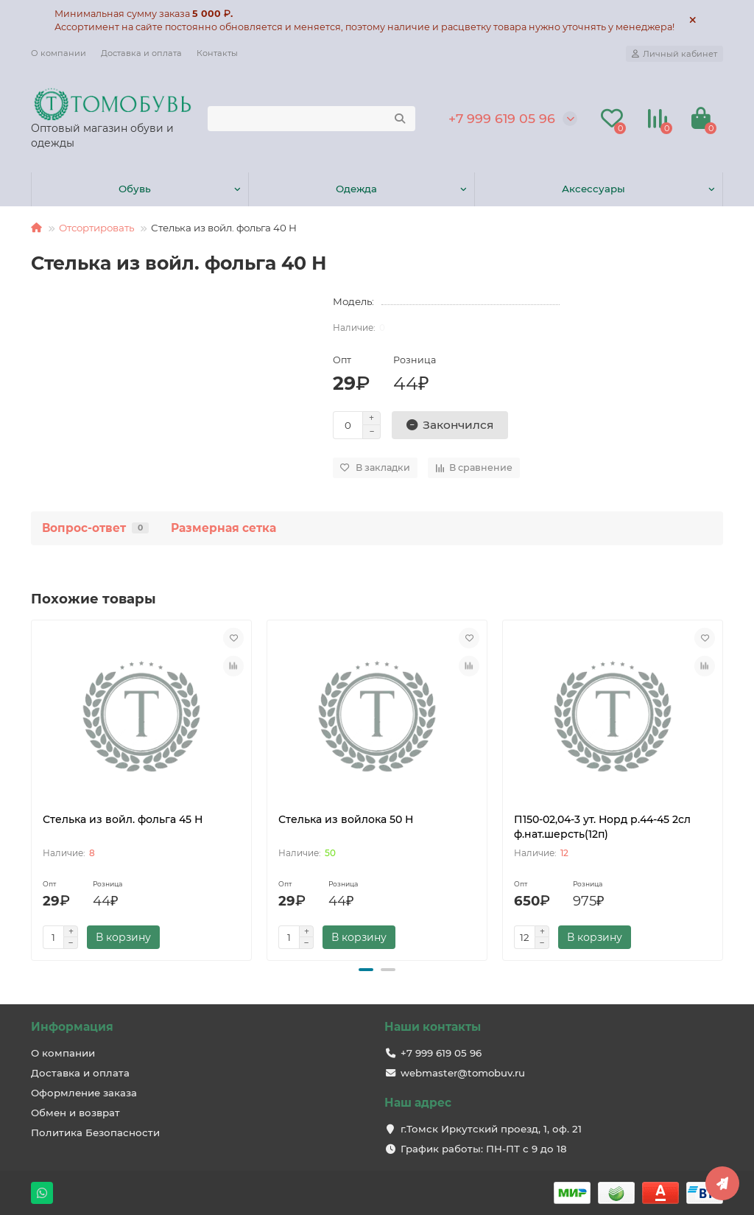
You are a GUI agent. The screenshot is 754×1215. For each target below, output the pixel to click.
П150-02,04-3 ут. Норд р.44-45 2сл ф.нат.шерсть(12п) (602, 827)
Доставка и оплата (141, 53)
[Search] (311, 118)
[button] (366, 969)
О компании (58, 53)
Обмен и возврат (75, 1112)
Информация (72, 1027)
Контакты (217, 53)
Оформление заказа (84, 1093)
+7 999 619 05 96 (501, 118)
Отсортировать (96, 228)
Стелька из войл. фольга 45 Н (122, 819)
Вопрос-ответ (95, 528)
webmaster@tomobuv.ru (463, 1073)
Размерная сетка (223, 528)
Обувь (135, 189)
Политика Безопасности (95, 1132)
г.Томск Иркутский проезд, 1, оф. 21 (491, 1129)
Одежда (356, 189)
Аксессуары (593, 189)
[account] (674, 54)
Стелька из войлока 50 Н (345, 819)
